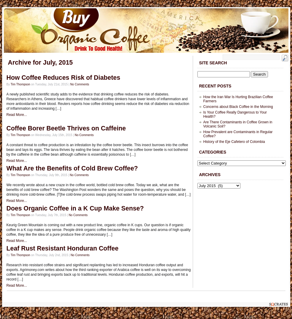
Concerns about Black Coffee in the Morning (238, 107)
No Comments (79, 84)
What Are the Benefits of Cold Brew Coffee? (72, 168)
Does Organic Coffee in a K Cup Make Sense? (75, 208)
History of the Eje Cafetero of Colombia (234, 142)
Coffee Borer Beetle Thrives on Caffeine (66, 128)
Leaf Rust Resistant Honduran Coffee (63, 248)
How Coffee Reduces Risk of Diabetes (63, 77)
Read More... (17, 115)
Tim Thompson (20, 84)
